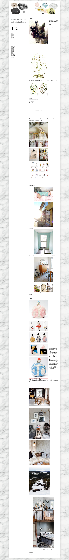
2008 (12, 57)
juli (12, 49)
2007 (12, 58)
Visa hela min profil (13, 24)
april (12, 52)
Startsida (44, 554)
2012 (12, 35)
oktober (13, 46)
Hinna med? (31, 102)
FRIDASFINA (13, 18)
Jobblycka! (30, 298)
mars (12, 53)
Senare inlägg (30, 554)
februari (13, 54)
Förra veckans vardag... (32, 185)
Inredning (32, 47)
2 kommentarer (30, 98)
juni (12, 50)
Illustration (35, 99)
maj (12, 51)
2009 (12, 56)
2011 (12, 36)
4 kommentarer (30, 551)
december (13, 38)
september (13, 47)
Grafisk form (32, 99)
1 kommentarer (30, 181)
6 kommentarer (30, 294)
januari (13, 55)
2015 (12, 33)
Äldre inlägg (56, 554)
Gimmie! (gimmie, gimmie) (33, 386)
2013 (12, 34)
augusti (13, 48)
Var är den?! (31, 18)
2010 (12, 37)
